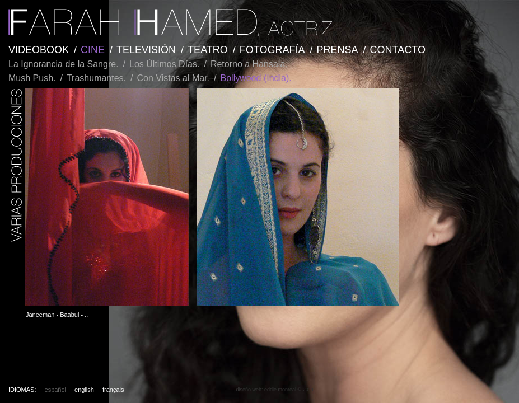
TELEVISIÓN (146, 49)
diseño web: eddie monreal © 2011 (275, 389)
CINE (93, 49)
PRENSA (337, 49)
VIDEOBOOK (38, 49)
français (113, 389)
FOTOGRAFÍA (272, 49)
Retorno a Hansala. (249, 64)
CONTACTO (398, 49)
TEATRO (208, 49)
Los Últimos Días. (164, 64)
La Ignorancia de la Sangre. (63, 64)
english (84, 389)
